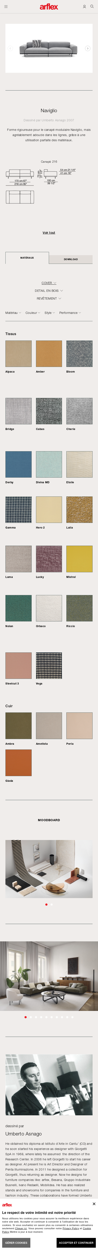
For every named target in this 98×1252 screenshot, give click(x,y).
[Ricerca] (92, 6)
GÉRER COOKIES (16, 1242)
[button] (87, 48)
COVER (47, 283)
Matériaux (27, 257)
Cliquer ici (21, 1228)
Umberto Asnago (54, 120)
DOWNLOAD (71, 259)
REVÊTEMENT (47, 298)
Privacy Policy (71, 1228)
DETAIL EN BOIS (47, 290)
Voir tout (49, 232)
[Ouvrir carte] (6, 6)
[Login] (84, 6)
